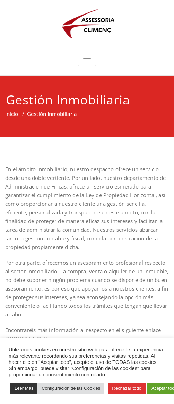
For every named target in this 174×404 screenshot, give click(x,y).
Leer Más (24, 388)
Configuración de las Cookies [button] (71, 388)
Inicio (11, 113)
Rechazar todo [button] (126, 388)
